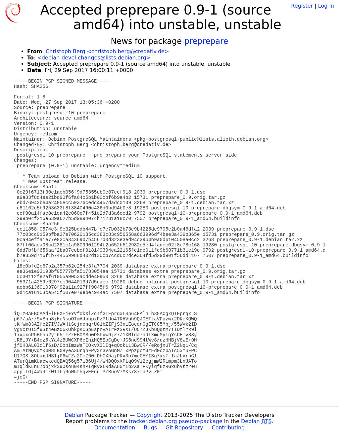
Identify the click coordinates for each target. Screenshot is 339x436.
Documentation (114, 427)
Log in (326, 6)
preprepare (206, 41)
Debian (74, 415)
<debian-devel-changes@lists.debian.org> (94, 57)
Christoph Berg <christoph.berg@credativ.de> (107, 51)
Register (302, 6)
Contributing (228, 427)
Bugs (150, 427)
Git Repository (184, 427)
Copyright (149, 415)
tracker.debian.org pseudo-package (175, 421)
